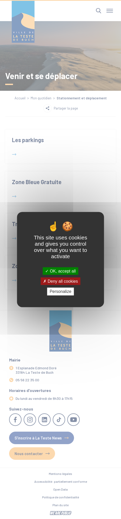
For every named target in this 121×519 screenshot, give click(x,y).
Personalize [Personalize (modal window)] (60, 291)
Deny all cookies (60, 281)
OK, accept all (60, 271)
